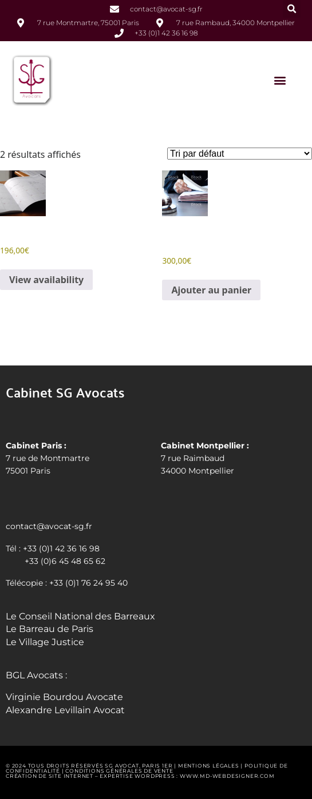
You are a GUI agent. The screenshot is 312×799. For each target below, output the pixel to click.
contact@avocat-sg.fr (49, 526)
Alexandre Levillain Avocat (65, 710)
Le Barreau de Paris (49, 628)
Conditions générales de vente (119, 771)
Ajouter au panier (211, 290)
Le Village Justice (45, 642)
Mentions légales (208, 765)
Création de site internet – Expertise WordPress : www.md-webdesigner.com (140, 776)
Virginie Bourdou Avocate (64, 696)
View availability (46, 279)
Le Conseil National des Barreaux (80, 616)
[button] (292, 9)
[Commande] (239, 154)
